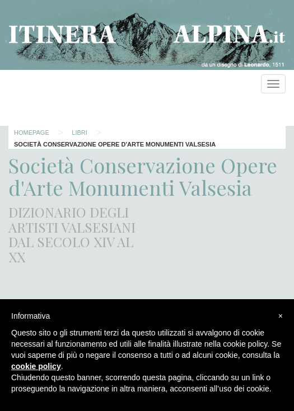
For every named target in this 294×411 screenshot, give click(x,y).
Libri (79, 132)
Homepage (31, 132)
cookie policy (36, 366)
